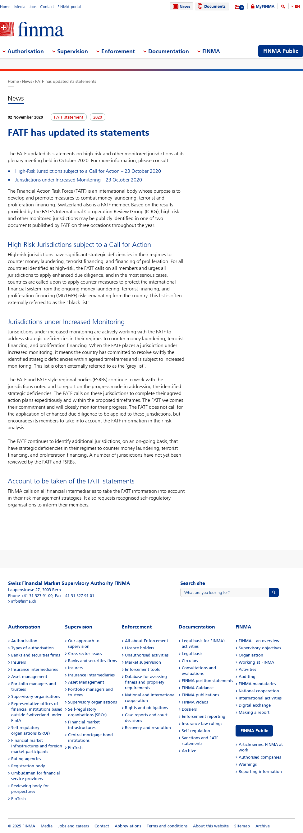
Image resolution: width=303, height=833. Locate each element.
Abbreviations (128, 826)
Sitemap (242, 826)
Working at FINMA (256, 662)
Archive (189, 750)
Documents (211, 6)
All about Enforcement (146, 640)
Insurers (18, 662)
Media (19, 6)
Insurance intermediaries (34, 669)
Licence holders (139, 648)
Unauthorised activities (146, 655)
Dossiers (189, 709)
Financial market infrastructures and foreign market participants (36, 746)
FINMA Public (254, 730)
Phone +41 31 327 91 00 (30, 595)
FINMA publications (200, 695)
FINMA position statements (207, 680)
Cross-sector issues (85, 653)
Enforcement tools (142, 669)
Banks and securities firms (35, 655)
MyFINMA (265, 6)
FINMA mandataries (257, 683)
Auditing (247, 676)
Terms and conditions (167, 826)
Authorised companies (260, 757)
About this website (211, 826)
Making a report (254, 712)
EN (297, 6)
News (181, 6)
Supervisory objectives (260, 648)
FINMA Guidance (197, 687)
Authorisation (24, 640)
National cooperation (259, 691)
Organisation (251, 655)
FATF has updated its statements (65, 81)
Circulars (190, 660)
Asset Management (86, 682)
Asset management (29, 676)
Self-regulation (196, 730)
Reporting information (260, 771)
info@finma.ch (23, 601)
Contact (47, 6)
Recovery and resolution (148, 727)
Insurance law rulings (202, 723)
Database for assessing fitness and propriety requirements (146, 682)
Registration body (28, 766)
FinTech (18, 798)
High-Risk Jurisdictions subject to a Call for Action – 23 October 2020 (88, 171)
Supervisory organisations (35, 696)
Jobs (32, 6)
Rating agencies (26, 758)
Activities (247, 669)
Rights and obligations (146, 707)
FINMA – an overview (259, 640)
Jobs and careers (73, 826)
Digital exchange (255, 705)
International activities (260, 698)
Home (5, 6)
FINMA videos (195, 702)
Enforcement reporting (203, 716)
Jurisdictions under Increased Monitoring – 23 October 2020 (78, 180)
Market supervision (143, 662)
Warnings (248, 764)
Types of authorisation (32, 648)
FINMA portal (69, 6)
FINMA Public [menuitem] (280, 51)
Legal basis (192, 653)
